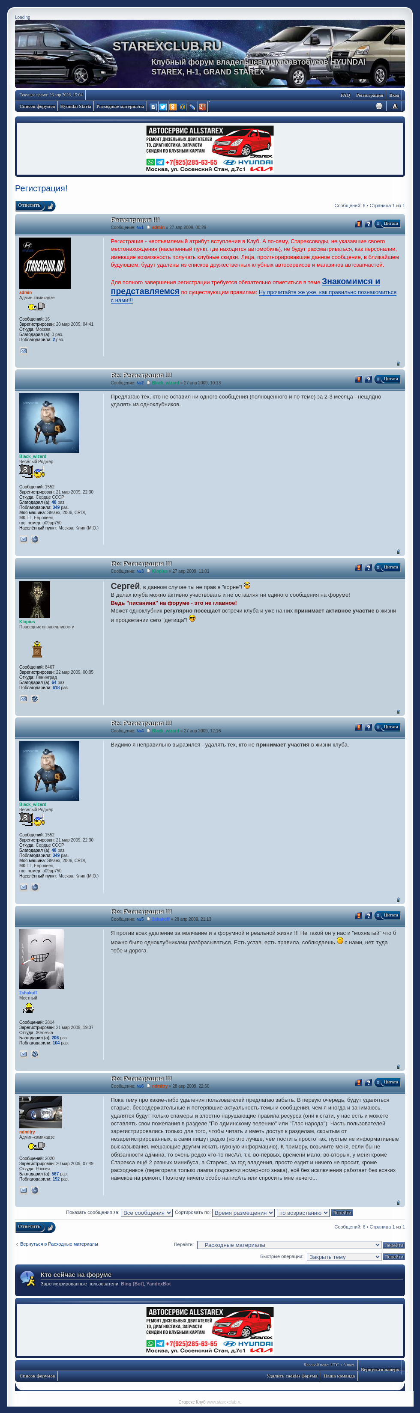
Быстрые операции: (281, 1256)
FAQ (345, 95)
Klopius (160, 571)
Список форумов (37, 106)
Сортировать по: (225, 1212)
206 (55, 1037)
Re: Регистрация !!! (141, 375)
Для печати (379, 106)
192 (56, 1179)
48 (54, 502)
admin (158, 227)
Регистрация (369, 95)
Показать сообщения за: (119, 1212)
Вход (394, 95)
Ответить (29, 205)
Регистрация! (41, 188)
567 (55, 1174)
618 (56, 687)
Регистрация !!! (135, 219)
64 (54, 682)
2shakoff (161, 919)
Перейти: (184, 1244)
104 (56, 1043)
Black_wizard (165, 383)
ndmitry (160, 1086)
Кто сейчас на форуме (76, 1274)
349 (56, 507)
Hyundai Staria (75, 106)
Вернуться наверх (398, 363)
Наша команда (339, 1375)
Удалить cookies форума (292, 1375)
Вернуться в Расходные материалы (59, 1243)
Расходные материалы (120, 106)
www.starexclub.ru (224, 1402)
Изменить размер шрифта (394, 106)
